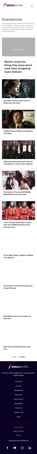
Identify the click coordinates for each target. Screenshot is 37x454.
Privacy (18, 435)
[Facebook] (7, 448)
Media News (19, 403)
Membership (19, 390)
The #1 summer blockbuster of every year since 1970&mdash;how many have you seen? (17, 225)
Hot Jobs (19, 386)
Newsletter (18, 395)
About (19, 417)
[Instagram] (22, 448)
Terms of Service (18, 431)
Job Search (18, 381)
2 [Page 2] (13, 357)
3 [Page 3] (15, 357)
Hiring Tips (18, 408)
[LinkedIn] (30, 448)
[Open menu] (32, 6)
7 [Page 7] (19, 357)
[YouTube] (15, 448)
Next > (23, 357)
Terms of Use (19, 427)
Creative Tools (18, 412)
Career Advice (18, 399)
